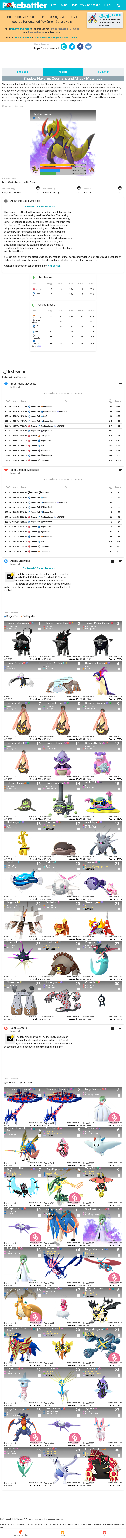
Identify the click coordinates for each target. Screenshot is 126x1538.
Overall (33, 659)
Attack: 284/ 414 (80, 168)
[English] (119, 5)
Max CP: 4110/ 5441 (78, 165)
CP (5, 659)
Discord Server (23, 37)
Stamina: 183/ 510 (79, 173)
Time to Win (33, 656)
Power (7, 657)
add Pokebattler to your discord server (56, 37)
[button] (72, 46)
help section (54, 265)
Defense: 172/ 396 (79, 170)
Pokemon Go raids (20, 28)
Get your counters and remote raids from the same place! (109, 22)
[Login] (107, 5)
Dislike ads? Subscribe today (39, 206)
